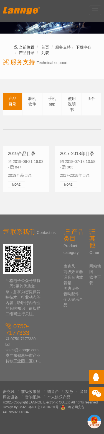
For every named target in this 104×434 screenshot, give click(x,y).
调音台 (69, 277)
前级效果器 (73, 271)
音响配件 (71, 294)
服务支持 (63, 47)
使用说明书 (72, 104)
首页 (45, 47)
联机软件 (32, 101)
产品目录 (26, 53)
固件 (91, 98)
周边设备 (71, 288)
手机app (52, 101)
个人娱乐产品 (58, 397)
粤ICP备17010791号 (44, 407)
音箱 (67, 283)
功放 (79, 277)
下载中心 (83, 47)
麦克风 (69, 266)
